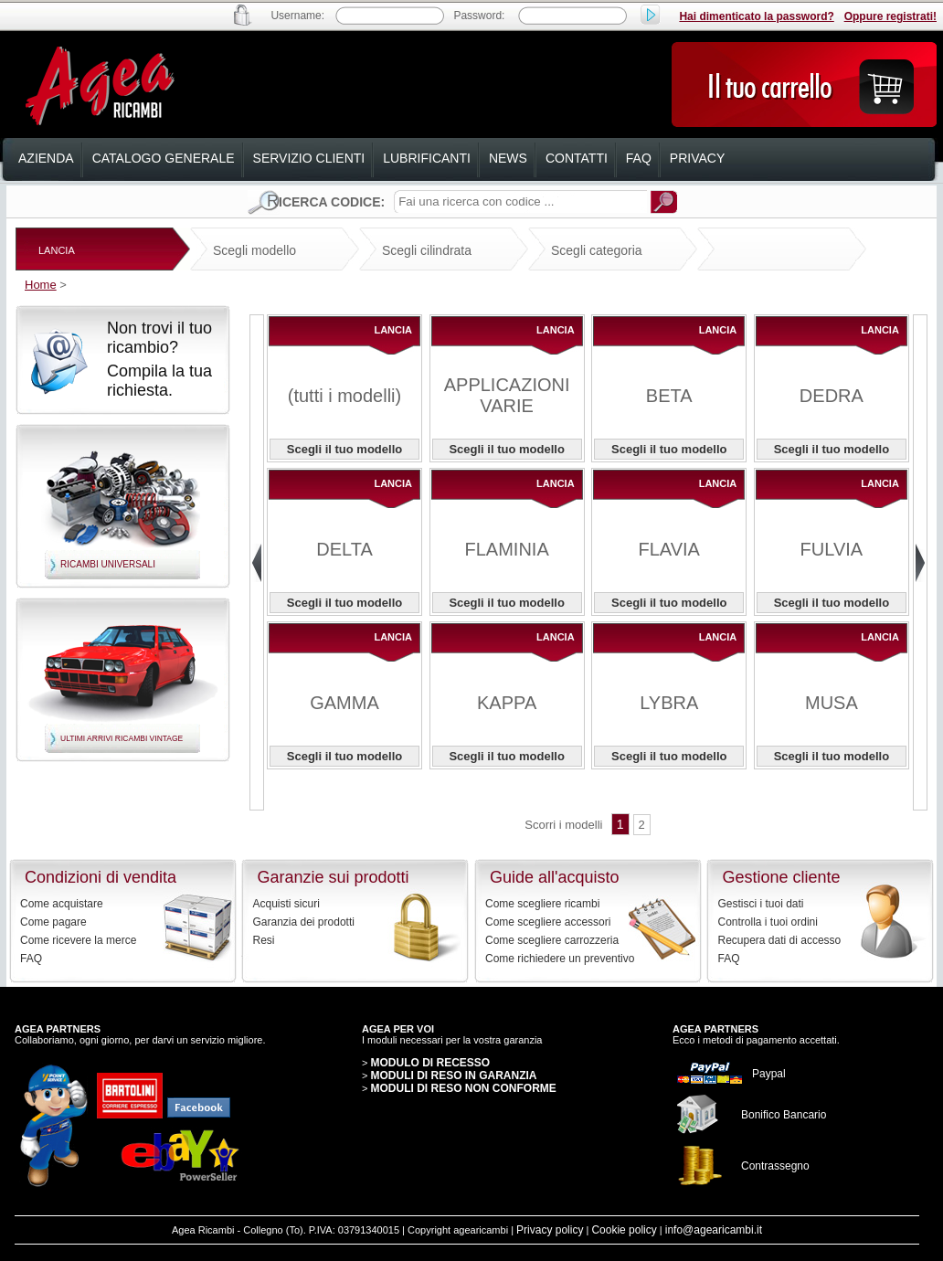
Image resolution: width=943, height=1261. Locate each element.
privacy (697, 158)
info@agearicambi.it (713, 1230)
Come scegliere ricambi (542, 903)
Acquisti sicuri (286, 903)
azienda (46, 158)
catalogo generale (163, 158)
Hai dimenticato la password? (756, 16)
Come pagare (53, 922)
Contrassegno (775, 1166)
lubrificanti (427, 158)
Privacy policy (549, 1230)
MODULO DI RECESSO (430, 1062)
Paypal (769, 1073)
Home (41, 284)
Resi (264, 940)
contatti (577, 158)
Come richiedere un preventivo (559, 958)
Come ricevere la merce (78, 940)
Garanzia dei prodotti (304, 922)
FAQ (31, 958)
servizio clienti (309, 158)
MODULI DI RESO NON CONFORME (463, 1088)
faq (639, 158)
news (508, 158)
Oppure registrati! (890, 16)
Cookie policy (623, 1230)
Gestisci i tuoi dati (761, 903)
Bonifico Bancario (783, 1114)
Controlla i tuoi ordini (768, 922)
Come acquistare (61, 903)
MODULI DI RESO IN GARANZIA (453, 1075)
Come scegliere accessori (547, 922)
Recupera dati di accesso (780, 940)
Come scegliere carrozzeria (552, 940)
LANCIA (56, 250)
